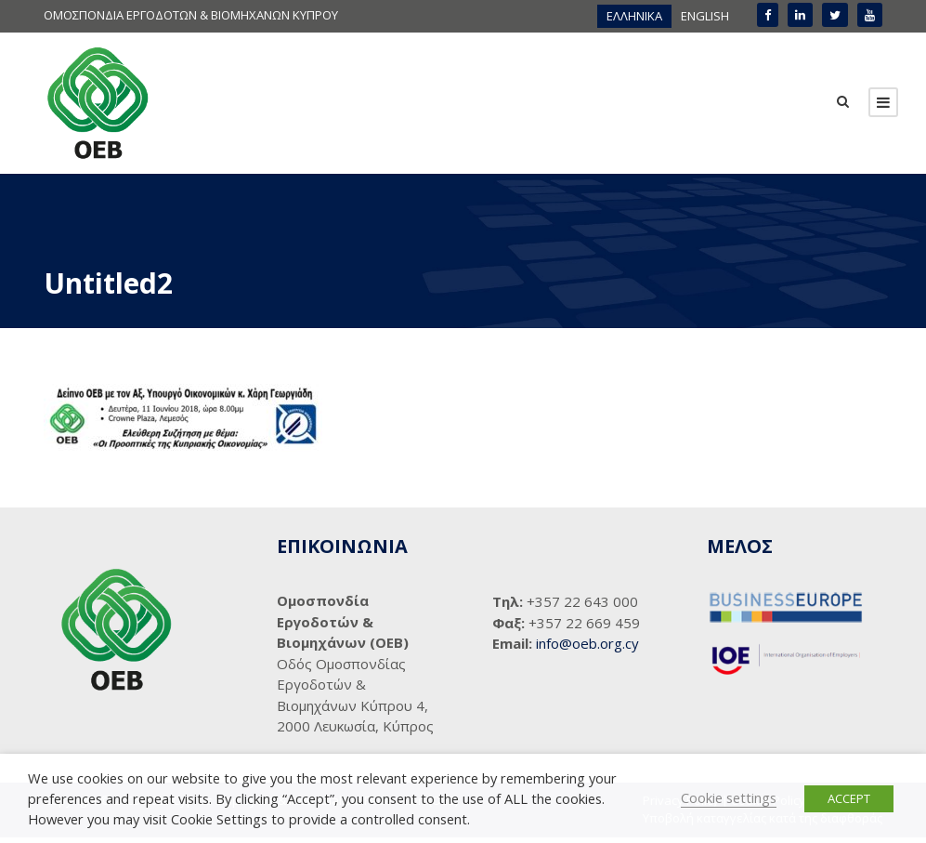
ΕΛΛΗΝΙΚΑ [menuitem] (634, 15)
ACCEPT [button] (849, 798)
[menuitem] (634, 16)
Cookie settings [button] (728, 797)
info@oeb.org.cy (587, 643)
